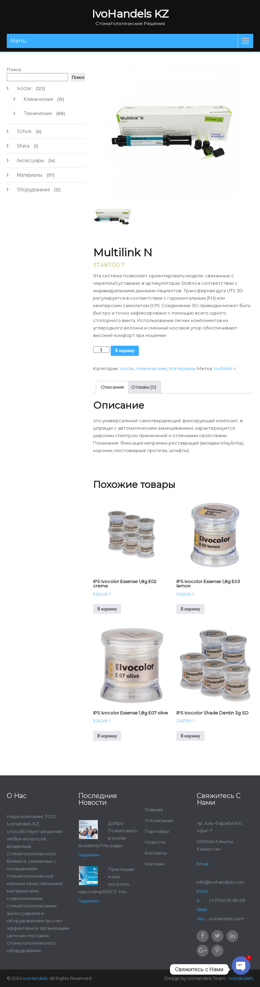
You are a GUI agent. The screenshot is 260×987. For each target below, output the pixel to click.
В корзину (124, 350)
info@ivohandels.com (220, 882)
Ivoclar (127, 368)
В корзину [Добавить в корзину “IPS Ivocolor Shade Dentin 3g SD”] (190, 736)
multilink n (225, 368)
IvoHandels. (35, 978)
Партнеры (157, 831)
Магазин (155, 863)
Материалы (182, 368)
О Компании (159, 820)
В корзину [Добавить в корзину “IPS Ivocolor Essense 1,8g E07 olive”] (107, 736)
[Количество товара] (101, 349)
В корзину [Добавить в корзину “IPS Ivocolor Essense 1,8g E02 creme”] (107, 609)
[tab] (112, 387)
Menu (18, 41)
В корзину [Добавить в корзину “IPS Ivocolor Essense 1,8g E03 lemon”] (190, 609)
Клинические (151, 368)
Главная (154, 809)
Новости (155, 842)
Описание (112, 387)
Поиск (14, 69)
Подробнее (89, 855)
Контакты (156, 853)
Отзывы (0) (143, 387)
